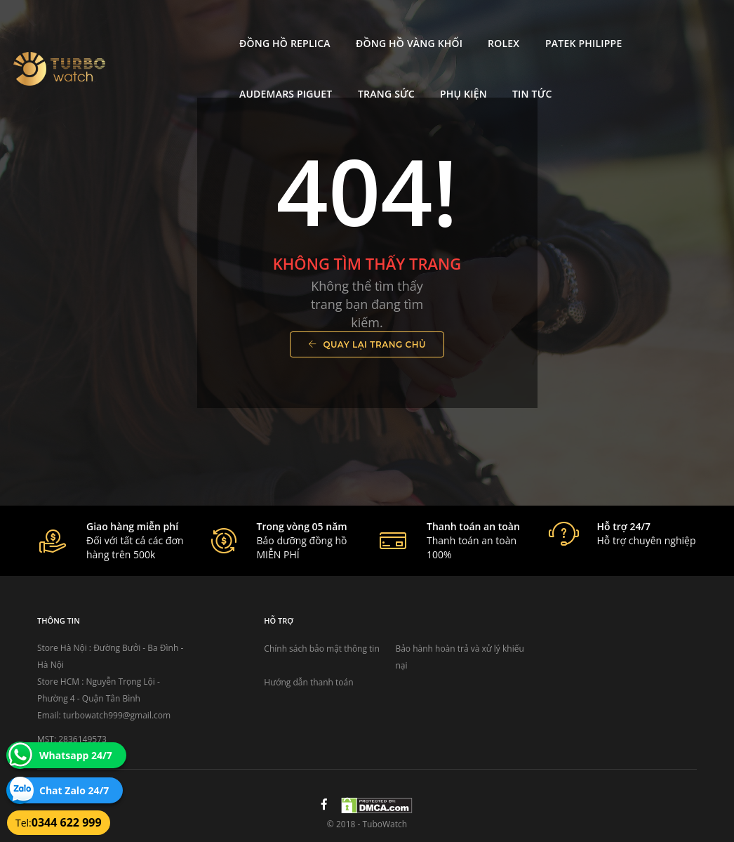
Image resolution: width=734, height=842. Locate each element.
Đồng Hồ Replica (174, 25)
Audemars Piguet (581, 25)
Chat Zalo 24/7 (74, 790)
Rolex (392, 25)
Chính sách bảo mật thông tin (321, 648)
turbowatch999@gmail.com (117, 715)
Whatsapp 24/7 (75, 755)
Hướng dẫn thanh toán (308, 682)
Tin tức (221, 75)
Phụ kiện (151, 75)
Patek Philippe (472, 25)
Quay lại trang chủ (367, 344)
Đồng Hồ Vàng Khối (298, 25)
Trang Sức (682, 25)
